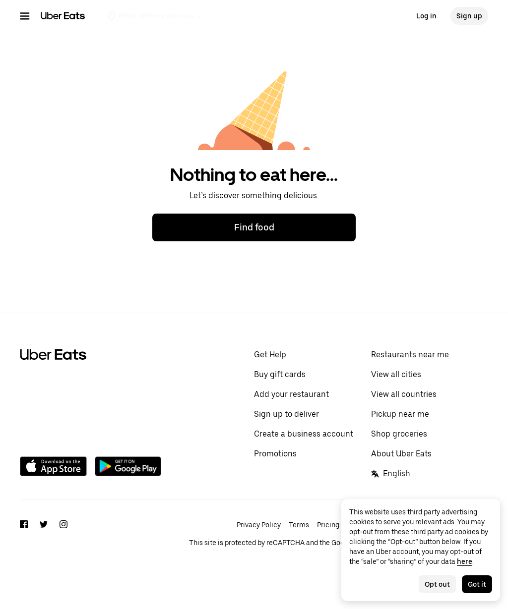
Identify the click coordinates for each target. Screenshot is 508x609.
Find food (254, 227)
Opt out (437, 584)
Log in (426, 16)
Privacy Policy (259, 525)
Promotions (275, 453)
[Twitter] (44, 542)
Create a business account (303, 434)
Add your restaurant (291, 394)
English (390, 473)
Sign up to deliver (286, 414)
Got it (477, 584)
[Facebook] (24, 542)
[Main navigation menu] (25, 16)
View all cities (396, 374)
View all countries (404, 394)
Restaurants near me (410, 354)
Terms (299, 525)
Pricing (328, 525)
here (464, 561)
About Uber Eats (401, 453)
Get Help (270, 354)
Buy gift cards (280, 374)
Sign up (469, 16)
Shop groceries (399, 434)
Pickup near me (400, 414)
